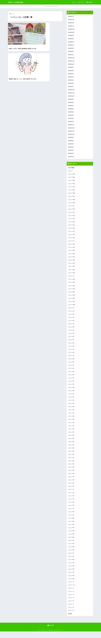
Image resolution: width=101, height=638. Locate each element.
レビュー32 (71, 369)
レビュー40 (71, 394)
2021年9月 (71, 139)
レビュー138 (71, 307)
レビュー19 (71, 327)
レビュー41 (71, 398)
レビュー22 (71, 336)
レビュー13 (71, 278)
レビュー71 (71, 494)
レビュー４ (71, 601)
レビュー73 (71, 501)
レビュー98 (71, 581)
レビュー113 (71, 220)
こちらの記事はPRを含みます (50, 6)
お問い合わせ (89, 2)
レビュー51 (71, 430)
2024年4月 (71, 45)
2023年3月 (71, 81)
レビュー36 (71, 382)
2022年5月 (71, 113)
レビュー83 (71, 533)
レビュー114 (71, 224)
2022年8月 (71, 103)
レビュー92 (71, 562)
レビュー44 (71, 407)
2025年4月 (71, 23)
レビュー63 (71, 468)
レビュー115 (71, 227)
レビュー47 (71, 417)
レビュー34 (71, 375)
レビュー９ (71, 617)
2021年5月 (71, 151)
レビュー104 (71, 188)
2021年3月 (71, 158)
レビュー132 (71, 288)
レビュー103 (71, 185)
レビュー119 (71, 240)
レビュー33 (71, 372)
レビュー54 (71, 440)
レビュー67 (71, 481)
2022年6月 (71, 110)
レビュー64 (71, 472)
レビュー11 (71, 208)
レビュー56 (71, 446)
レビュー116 (71, 230)
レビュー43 (71, 404)
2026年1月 (71, 16)
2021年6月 (71, 148)
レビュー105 (71, 192)
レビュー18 (71, 324)
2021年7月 (71, 145)
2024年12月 (71, 29)
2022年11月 (71, 93)
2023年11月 (71, 61)
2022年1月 (71, 126)
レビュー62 (71, 465)
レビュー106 (71, 195)
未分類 (70, 620)
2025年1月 (71, 26)
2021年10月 (71, 135)
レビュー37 (71, 385)
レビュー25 (71, 346)
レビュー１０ (71, 591)
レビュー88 (71, 549)
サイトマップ (81, 2)
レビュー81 (71, 526)
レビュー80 (71, 523)
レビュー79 (71, 520)
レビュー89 (71, 552)
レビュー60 (71, 459)
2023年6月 (71, 74)
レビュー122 (71, 253)
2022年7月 (71, 106)
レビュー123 (71, 256)
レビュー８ (71, 613)
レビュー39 (71, 391)
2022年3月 (71, 119)
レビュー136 (71, 301)
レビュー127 (71, 269)
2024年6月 (71, 39)
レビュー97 (71, 578)
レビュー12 (71, 243)
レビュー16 (71, 317)
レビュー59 (71, 456)
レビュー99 (71, 584)
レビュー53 (71, 436)
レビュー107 (71, 198)
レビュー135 (71, 298)
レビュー (70, 172)
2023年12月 (71, 58)
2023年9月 (71, 68)
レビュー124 (71, 259)
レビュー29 (71, 359)
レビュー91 (71, 559)
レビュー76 (71, 510)
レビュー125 (71, 262)
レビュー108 (71, 201)
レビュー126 (71, 266)
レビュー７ (71, 610)
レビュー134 (71, 295)
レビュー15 (71, 314)
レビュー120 (71, 246)
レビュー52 (71, 433)
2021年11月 (71, 132)
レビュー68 (71, 485)
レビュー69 (71, 488)
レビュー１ (71, 588)
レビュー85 (71, 539)
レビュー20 (71, 330)
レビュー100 (71, 175)
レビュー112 (71, 217)
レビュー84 (71, 536)
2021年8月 (71, 142)
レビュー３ (71, 597)
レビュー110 (71, 211)
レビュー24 (71, 343)
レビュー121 (71, 249)
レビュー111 (71, 214)
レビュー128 (71, 272)
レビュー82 (71, 530)
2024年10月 (71, 32)
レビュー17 (71, 320)
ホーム (74, 2)
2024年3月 (71, 48)
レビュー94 (71, 568)
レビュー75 (71, 507)
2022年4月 (71, 116)
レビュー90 (71, 555)
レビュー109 (71, 204)
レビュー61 (71, 462)
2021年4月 (71, 155)
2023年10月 (71, 64)
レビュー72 (71, 498)
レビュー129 (71, 275)
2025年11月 (71, 19)
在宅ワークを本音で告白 (18, 2)
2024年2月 (71, 52)
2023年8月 (71, 71)
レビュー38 (71, 388)
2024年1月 (71, 55)
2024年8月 (71, 36)
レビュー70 (71, 491)
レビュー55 (71, 443)
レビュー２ (71, 594)
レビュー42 (71, 401)
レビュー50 (71, 427)
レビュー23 (71, 340)
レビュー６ (71, 607)
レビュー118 (71, 237)
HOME (50, 632)
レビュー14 (71, 311)
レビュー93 (71, 565)
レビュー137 (71, 304)
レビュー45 (71, 411)
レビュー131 (71, 285)
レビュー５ (71, 604)
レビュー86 (71, 543)
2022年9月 (71, 100)
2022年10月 (71, 97)
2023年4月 (71, 77)
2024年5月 (71, 42)
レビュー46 (71, 414)
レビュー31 (71, 365)
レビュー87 (71, 546)
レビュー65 (71, 475)
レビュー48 (71, 420)
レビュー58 (71, 452)
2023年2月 (71, 84)
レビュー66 (71, 478)
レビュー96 (71, 575)
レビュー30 (71, 362)
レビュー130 (71, 282)
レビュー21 (71, 333)
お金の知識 (71, 169)
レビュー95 (71, 572)
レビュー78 (71, 517)
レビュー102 (71, 182)
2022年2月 (71, 122)
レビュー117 (71, 233)
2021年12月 (71, 129)
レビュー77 (71, 514)
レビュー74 (71, 504)
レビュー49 (71, 423)
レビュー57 (71, 449)
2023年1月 (71, 87)
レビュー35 (71, 378)
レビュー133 (71, 291)
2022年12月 (71, 90)
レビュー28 (71, 356)
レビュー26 (71, 349)
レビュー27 (71, 353)
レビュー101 (71, 179)
